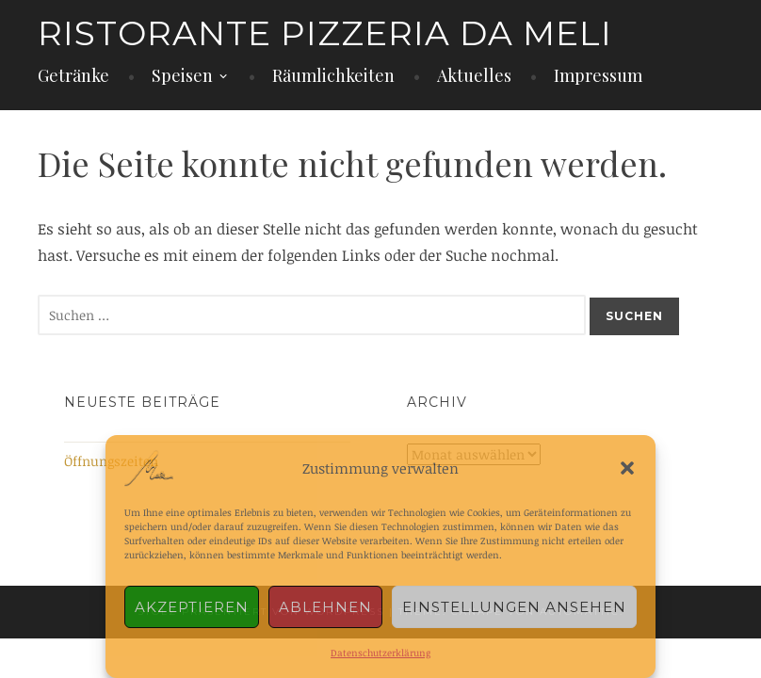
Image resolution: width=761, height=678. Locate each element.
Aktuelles (474, 75)
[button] (627, 468)
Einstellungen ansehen (514, 607)
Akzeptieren (192, 607)
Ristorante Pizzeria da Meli (325, 33)
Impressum (598, 75)
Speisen (182, 75)
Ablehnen (325, 607)
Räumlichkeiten (333, 75)
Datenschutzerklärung (380, 652)
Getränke (73, 75)
